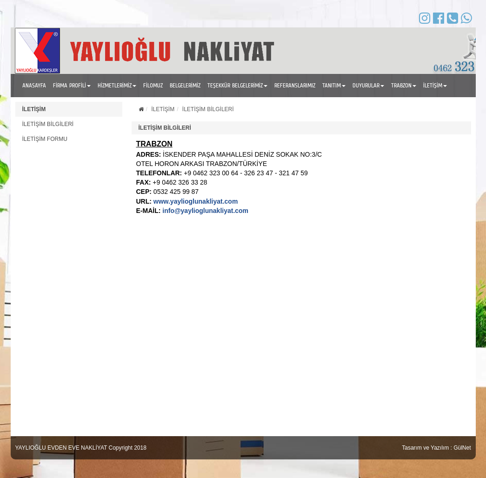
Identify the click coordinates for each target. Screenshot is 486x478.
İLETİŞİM (34, 109)
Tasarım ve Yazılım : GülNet (436, 448)
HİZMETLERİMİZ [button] (117, 85)
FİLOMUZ (153, 85)
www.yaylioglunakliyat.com (195, 201)
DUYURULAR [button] (368, 85)
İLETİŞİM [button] (435, 85)
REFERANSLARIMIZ (294, 85)
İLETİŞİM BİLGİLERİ (48, 124)
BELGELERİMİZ (185, 85)
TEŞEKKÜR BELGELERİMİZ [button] (237, 85)
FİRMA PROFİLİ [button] (72, 85)
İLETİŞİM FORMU (44, 139)
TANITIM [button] (334, 85)
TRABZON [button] (403, 85)
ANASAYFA (34, 85)
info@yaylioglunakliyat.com (205, 210)
